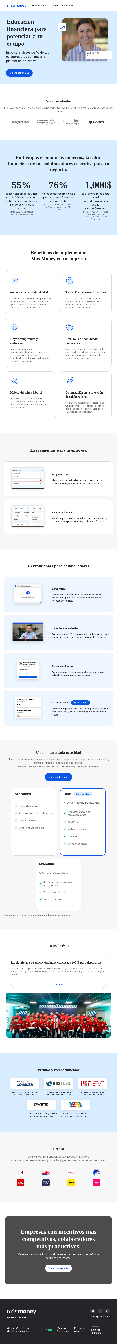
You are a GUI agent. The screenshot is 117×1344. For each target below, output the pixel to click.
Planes (55, 5)
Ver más (58, 984)
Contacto (67, 5)
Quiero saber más (19, 73)
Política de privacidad (79, 1329)
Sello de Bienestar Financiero (96, 1329)
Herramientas (39, 5)
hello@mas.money (100, 1316)
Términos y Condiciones (63, 1329)
